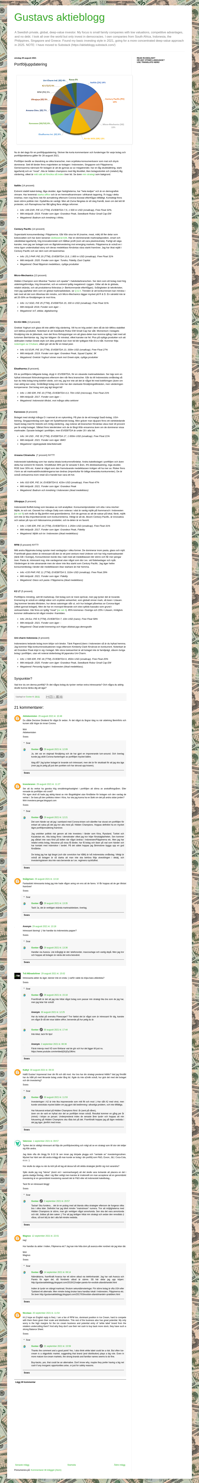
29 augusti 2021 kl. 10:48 (50, 716)
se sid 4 (62, 610)
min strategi (89, 174)
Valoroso (27, 1141)
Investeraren (29, 784)
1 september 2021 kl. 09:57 (46, 1141)
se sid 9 (19, 513)
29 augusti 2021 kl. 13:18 (46, 879)
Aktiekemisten (30, 716)
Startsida (71, 1465)
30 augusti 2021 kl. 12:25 (53, 1012)
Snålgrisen (28, 879)
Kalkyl (26, 1070)
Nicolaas (27, 1313)
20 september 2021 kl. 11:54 (46, 1313)
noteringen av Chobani (26, 344)
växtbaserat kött (59, 237)
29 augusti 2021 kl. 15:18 (56, 995)
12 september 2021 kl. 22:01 (45, 1236)
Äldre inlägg (119, 1465)
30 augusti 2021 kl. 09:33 (42, 1070)
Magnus (27, 1236)
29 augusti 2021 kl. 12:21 (56, 817)
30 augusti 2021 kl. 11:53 (56, 1097)
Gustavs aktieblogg (59, 17)
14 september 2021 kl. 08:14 (57, 1272)
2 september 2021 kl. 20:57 (57, 1201)
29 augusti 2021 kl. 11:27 (48, 784)
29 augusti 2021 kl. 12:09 (56, 749)
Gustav (35, 749)
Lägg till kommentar (25, 1382)
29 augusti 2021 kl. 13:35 (56, 903)
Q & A (78, 290)
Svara (25, 736)
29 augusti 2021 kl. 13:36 (56, 947)
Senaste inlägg (22, 1465)
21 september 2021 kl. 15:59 (57, 1346)
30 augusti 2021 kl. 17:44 (56, 1029)
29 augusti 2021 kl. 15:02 (53, 973)
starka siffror (43, 194)
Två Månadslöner (31, 973)
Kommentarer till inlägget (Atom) (46, 1470)
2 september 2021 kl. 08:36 (54, 1044)
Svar (28, 743)
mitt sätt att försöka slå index (49, 174)
